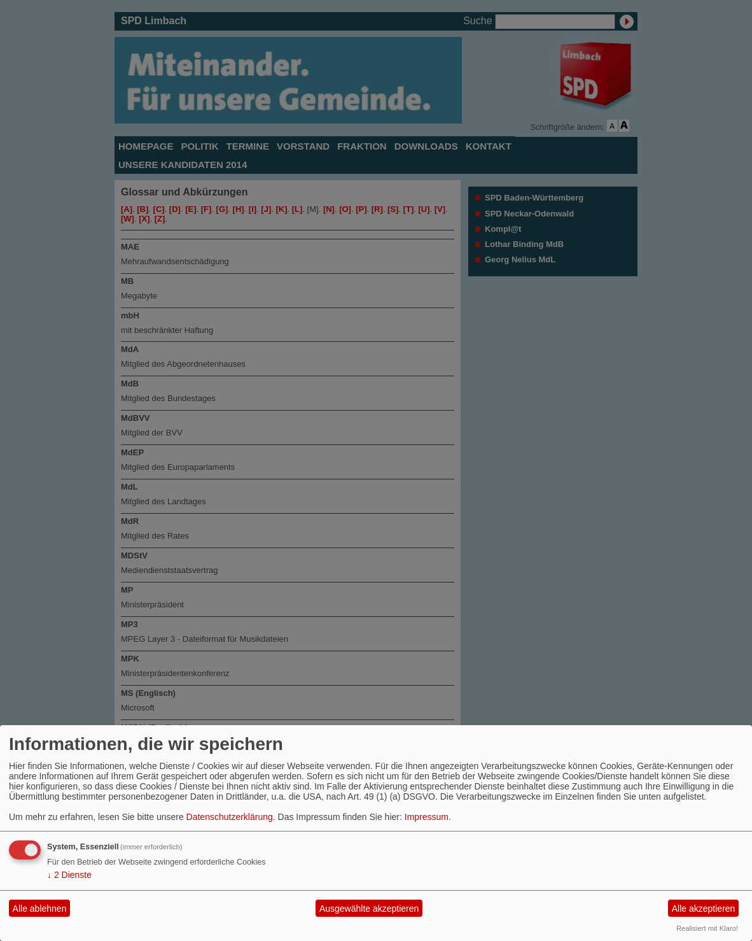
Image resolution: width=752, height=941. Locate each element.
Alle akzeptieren (703, 908)
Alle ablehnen (40, 908)
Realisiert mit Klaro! (707, 928)
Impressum (427, 817)
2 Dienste (69, 875)
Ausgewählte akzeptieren (369, 908)
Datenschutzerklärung (229, 817)
